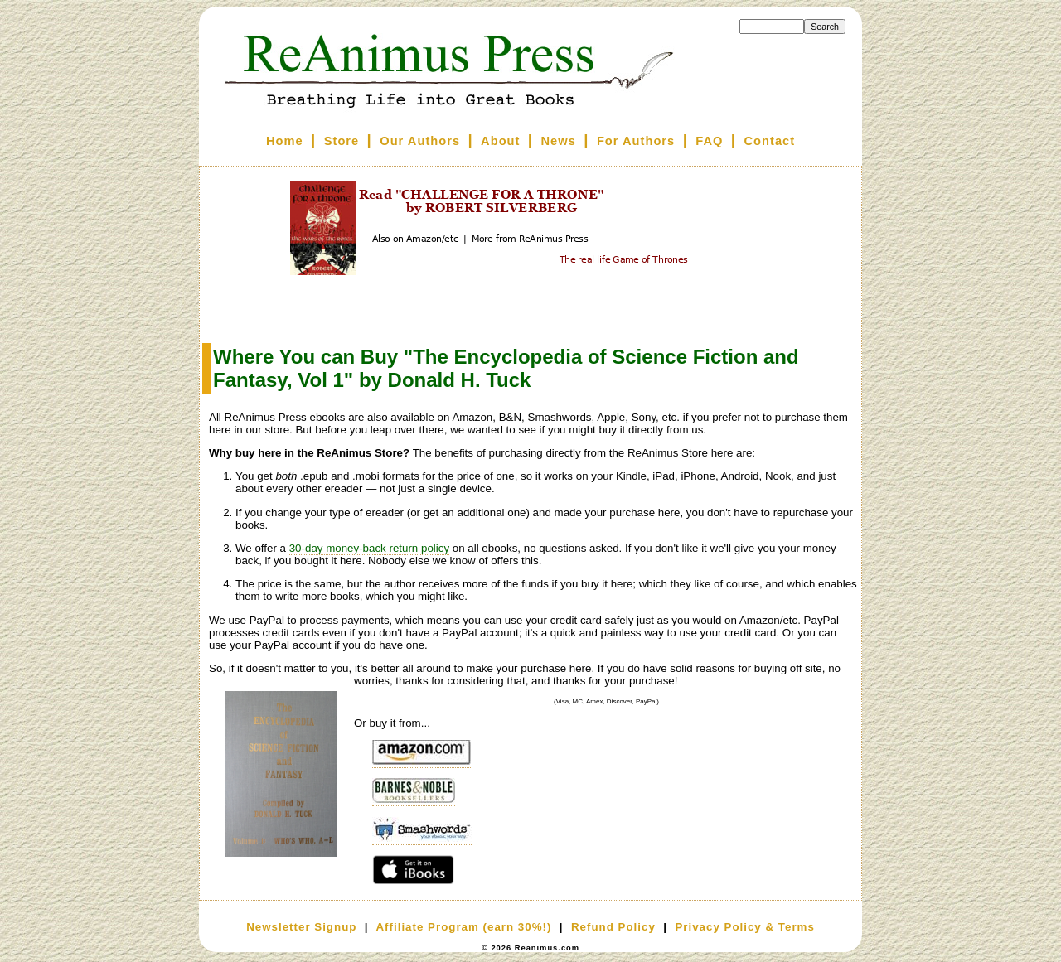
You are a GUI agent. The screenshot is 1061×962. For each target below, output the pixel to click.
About (500, 140)
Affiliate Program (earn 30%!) (463, 927)
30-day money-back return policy (369, 548)
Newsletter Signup (301, 927)
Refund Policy (613, 927)
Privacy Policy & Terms (744, 927)
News (558, 140)
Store (341, 140)
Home (284, 140)
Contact (770, 140)
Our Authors (420, 140)
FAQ (709, 140)
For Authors (636, 140)
